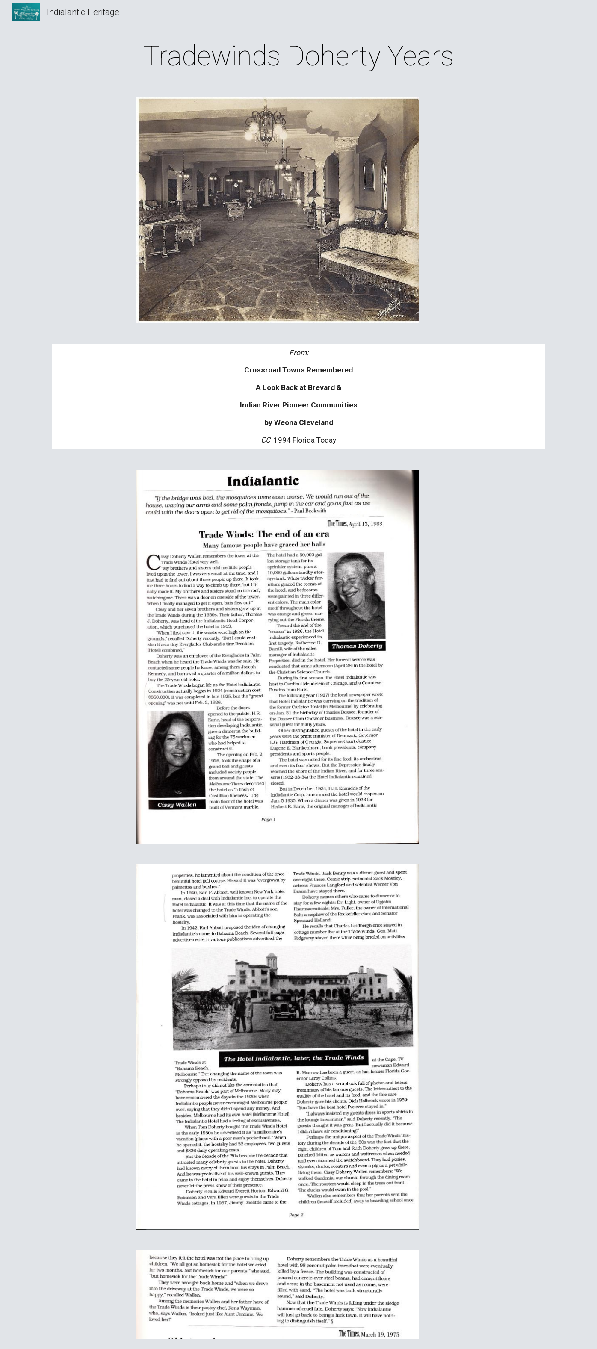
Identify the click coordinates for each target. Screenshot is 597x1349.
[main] (298, 56)
